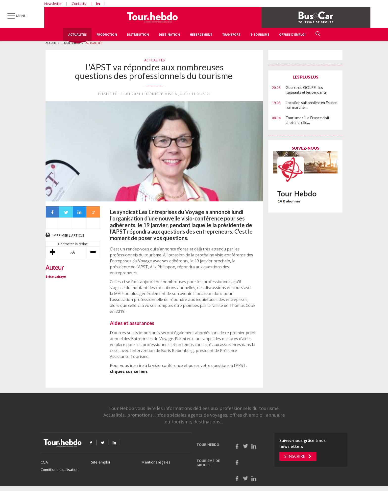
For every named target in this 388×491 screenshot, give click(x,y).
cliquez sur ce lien (128, 371)
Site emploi (100, 462)
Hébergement (201, 34)
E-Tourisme (259, 34)
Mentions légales (155, 462)
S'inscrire (294, 456)
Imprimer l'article (68, 235)
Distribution (138, 34)
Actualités (77, 34)
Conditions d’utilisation (59, 469)
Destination (169, 34)
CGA (44, 462)
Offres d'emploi (292, 34)
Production (107, 34)
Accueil (51, 43)
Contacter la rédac (73, 244)
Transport (231, 34)
